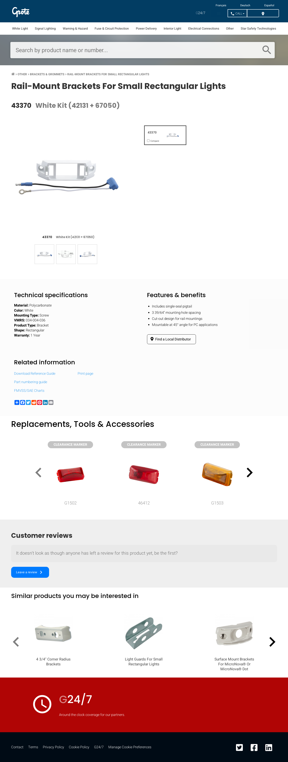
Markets (75, 11)
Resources (106, 11)
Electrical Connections (203, 28)
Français (221, 5)
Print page (85, 373)
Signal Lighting (45, 28)
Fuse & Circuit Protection (112, 28)
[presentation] (40, 473)
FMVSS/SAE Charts (29, 390)
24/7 (200, 13)
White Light (20, 28)
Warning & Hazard (75, 28)
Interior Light (172, 28)
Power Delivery (146, 28)
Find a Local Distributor (170, 339)
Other (230, 28)
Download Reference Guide (34, 373)
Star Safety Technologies (258, 28)
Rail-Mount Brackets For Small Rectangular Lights (108, 74)
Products (46, 11)
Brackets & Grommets (47, 74)
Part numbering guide (30, 382)
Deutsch (245, 5)
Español (269, 5)
